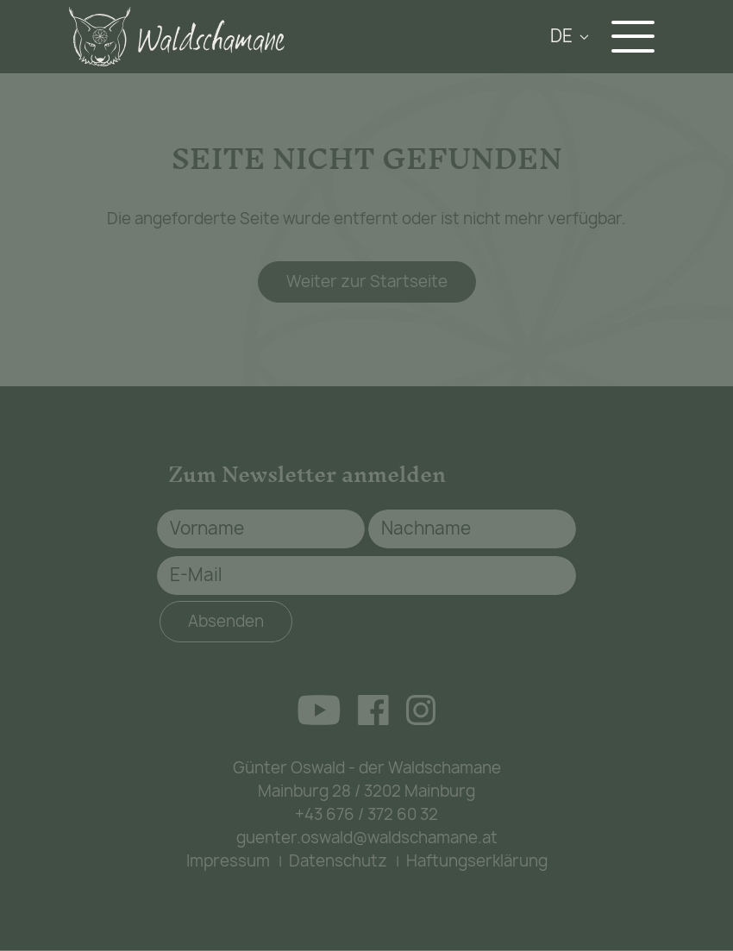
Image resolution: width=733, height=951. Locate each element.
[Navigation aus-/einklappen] (637, 36)
